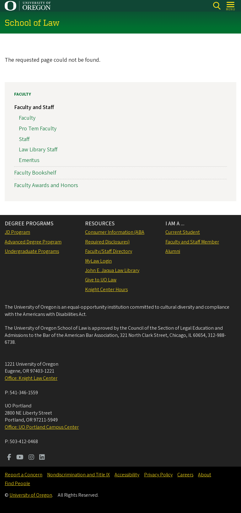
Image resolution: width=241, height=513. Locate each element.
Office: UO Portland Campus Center (42, 427)
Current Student (182, 232)
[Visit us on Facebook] (9, 457)
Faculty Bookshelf (35, 173)
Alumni (172, 251)
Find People (17, 483)
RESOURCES (100, 224)
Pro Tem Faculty (37, 128)
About (204, 474)
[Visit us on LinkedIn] (42, 457)
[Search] (217, 6)
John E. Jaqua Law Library (112, 270)
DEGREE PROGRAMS (29, 224)
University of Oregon (30, 495)
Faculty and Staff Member (192, 241)
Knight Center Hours (106, 289)
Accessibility (127, 474)
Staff (24, 139)
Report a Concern (23, 474)
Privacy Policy (158, 474)
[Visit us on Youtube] (20, 457)
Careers (185, 474)
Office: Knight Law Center (31, 378)
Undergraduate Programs (32, 251)
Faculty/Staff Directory (108, 251)
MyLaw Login (98, 261)
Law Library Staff (38, 150)
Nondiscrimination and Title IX (78, 474)
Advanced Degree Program (33, 241)
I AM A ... (175, 224)
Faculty (22, 94)
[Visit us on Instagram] (31, 457)
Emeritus (29, 160)
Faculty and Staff (34, 107)
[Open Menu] (230, 5)
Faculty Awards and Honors (46, 185)
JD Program (17, 232)
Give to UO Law (100, 279)
